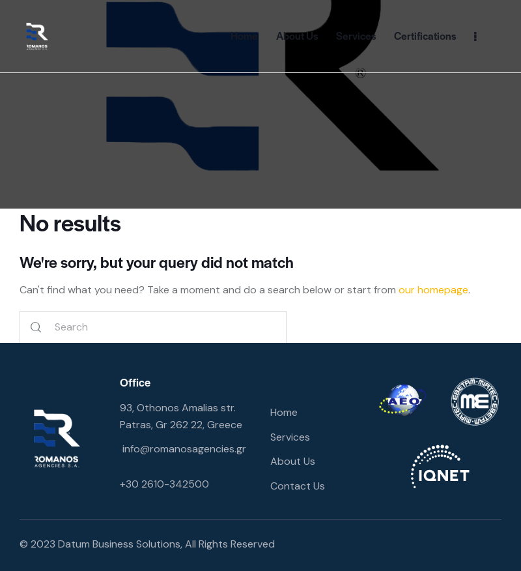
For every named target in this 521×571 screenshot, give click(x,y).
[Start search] (36, 327)
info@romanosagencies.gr (184, 449)
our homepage (433, 290)
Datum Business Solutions (119, 544)
